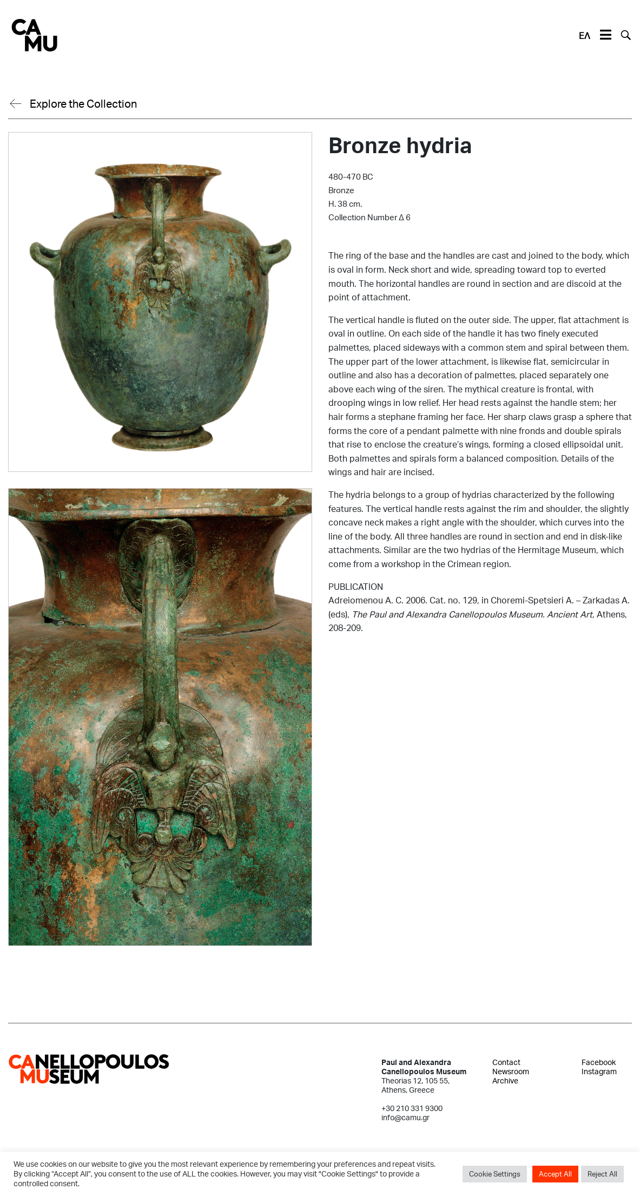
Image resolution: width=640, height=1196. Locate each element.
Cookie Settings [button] (494, 1173)
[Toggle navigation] (605, 35)
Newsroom (510, 1071)
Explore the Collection (83, 103)
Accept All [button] (555, 1173)
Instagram (599, 1071)
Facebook (599, 1062)
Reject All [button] (602, 1173)
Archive (505, 1080)
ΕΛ (584, 35)
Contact (506, 1062)
